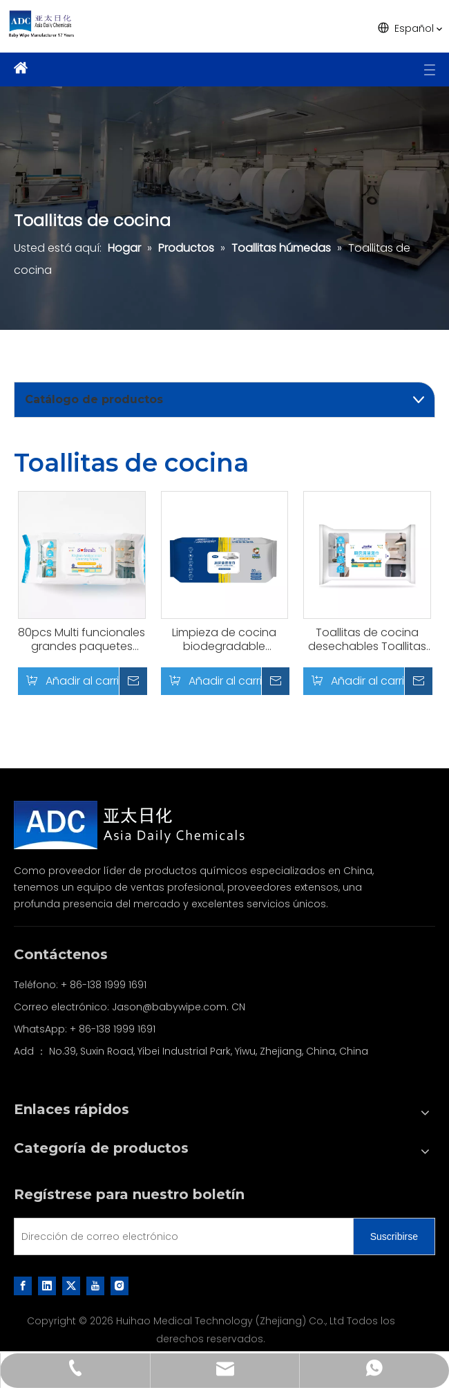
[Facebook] (23, 1285)
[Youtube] (95, 1285)
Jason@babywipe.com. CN (178, 1007)
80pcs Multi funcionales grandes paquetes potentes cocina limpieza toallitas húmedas (81, 640)
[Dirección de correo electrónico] (181, 1236)
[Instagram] (119, 1285)
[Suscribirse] (394, 1236)
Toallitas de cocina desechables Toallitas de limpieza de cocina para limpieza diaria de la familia (367, 640)
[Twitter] (71, 1285)
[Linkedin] (47, 1285)
